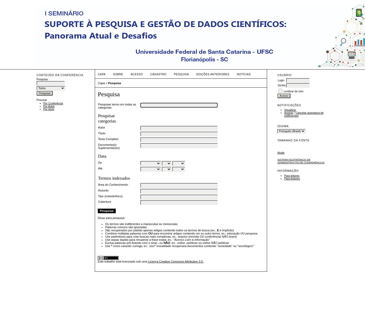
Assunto (103, 190)
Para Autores (292, 178)
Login (281, 80)
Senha (281, 85)
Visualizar (290, 110)
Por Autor (48, 106)
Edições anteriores (212, 74)
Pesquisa (181, 74)
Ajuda (280, 152)
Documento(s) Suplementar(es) (109, 146)
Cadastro (158, 74)
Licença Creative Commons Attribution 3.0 (176, 261)
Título (101, 133)
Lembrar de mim (293, 91)
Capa (102, 74)
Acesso (137, 74)
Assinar (288, 112)
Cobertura (104, 201)
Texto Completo (108, 139)
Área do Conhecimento (113, 184)
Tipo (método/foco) (110, 196)
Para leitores (291, 175)
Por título (48, 109)
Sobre (118, 74)
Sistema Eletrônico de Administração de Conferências (300, 161)
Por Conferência (53, 103)
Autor (101, 127)
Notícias (244, 74)
